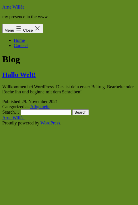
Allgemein (40, 106)
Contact (21, 45)
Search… (10, 112)
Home (19, 40)
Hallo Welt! (19, 74)
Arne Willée (13, 7)
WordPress (50, 122)
